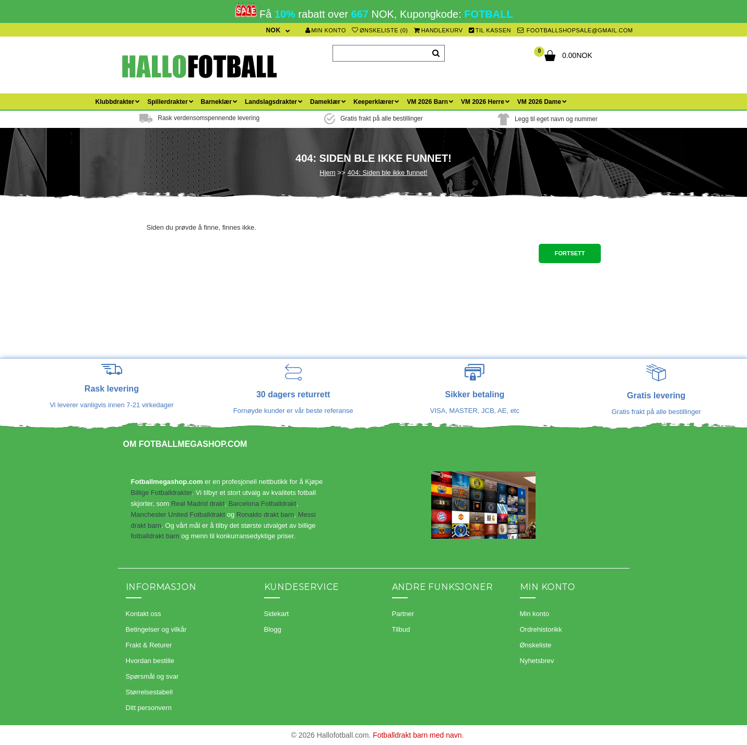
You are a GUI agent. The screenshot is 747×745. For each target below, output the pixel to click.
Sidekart (276, 614)
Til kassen (490, 30)
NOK (273, 30)
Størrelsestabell (149, 692)
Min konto (325, 30)
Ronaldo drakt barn (265, 514)
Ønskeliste (536, 645)
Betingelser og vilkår (156, 629)
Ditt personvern (149, 708)
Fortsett (569, 253)
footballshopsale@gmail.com (575, 30)
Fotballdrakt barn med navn (417, 735)
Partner (403, 614)
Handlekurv (438, 30)
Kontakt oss (143, 614)
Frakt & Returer (149, 645)
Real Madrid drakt (198, 503)
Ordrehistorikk (541, 629)
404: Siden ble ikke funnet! (387, 172)
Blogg (272, 629)
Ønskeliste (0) (380, 30)
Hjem (327, 172)
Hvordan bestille (150, 661)
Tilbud (401, 629)
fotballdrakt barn (155, 536)
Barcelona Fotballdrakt (263, 503)
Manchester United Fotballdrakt (178, 514)
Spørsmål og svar (152, 676)
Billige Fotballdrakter (161, 492)
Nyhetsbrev (537, 661)
